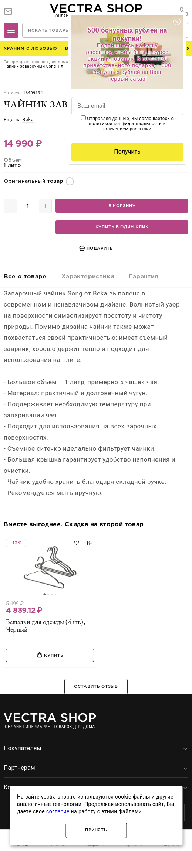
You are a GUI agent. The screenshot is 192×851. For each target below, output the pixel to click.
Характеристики (87, 277)
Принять (96, 830)
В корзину (122, 206)
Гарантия (143, 277)
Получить (127, 151)
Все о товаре (25, 277)
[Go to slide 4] (55, 594)
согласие (58, 811)
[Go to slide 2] (48, 594)
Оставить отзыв (96, 686)
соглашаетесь (154, 118)
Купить (50, 655)
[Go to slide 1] (44, 594)
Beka (28, 119)
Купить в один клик (122, 227)
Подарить (95, 248)
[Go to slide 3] (52, 594)
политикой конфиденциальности (125, 123)
